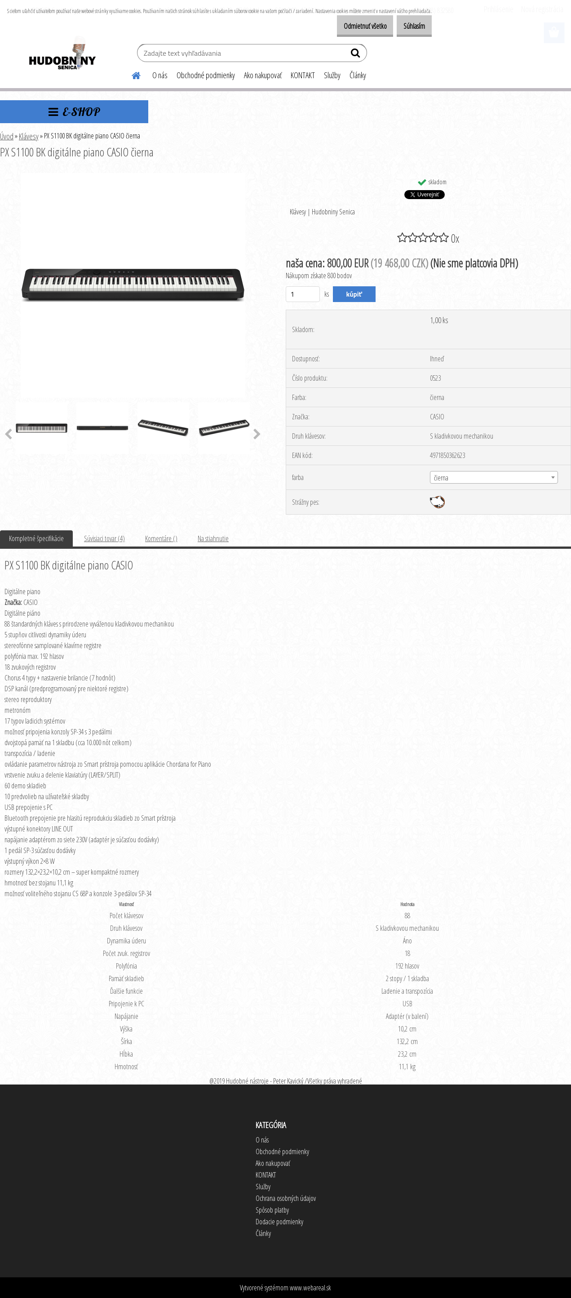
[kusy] (303, 294)
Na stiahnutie (213, 538)
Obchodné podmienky (206, 75)
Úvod (6, 136)
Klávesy (29, 136)
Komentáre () (161, 538)
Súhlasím (410, 26)
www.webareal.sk (310, 1288)
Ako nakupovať (263, 75)
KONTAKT (303, 75)
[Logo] (62, 53)
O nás (160, 75)
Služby (332, 75)
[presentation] (257, 434)
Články (358, 75)
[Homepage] (131, 74)
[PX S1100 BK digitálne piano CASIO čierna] (133, 177)
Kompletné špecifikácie (36, 538)
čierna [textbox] (441, 478)
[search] (356, 54)
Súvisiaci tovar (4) (104, 538)
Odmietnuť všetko (351, 26)
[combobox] (494, 477)
